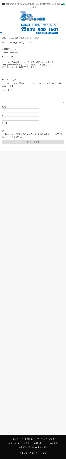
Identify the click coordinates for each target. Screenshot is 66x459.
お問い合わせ (39, 443)
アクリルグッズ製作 (45, 439)
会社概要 (54, 443)
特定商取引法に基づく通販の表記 (33, 447)
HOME (15, 439)
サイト (5, 123)
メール (5, 115)
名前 (4, 107)
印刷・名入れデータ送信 (18, 443)
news (17, 53)
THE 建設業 (27, 439)
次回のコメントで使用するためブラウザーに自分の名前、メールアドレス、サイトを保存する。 (32, 135)
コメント (7, 90)
